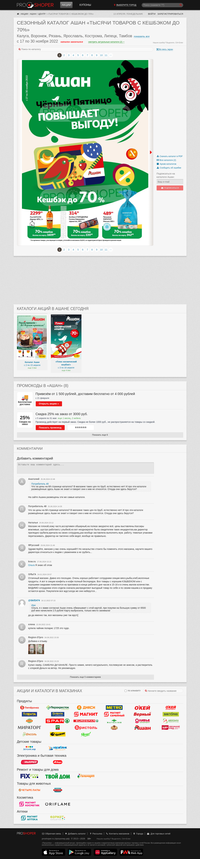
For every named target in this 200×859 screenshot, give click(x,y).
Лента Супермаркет (58, 714)
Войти (151, 14)
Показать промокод (50, 427)
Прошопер (35, 5)
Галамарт (86, 776)
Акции (66, 4)
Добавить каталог (75, 833)
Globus (29, 721)
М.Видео (58, 762)
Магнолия (114, 721)
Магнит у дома (86, 714)
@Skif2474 (34, 600)
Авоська (171, 721)
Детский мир (29, 748)
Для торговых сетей (158, 833)
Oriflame (58, 804)
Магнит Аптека (29, 818)
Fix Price (29, 776)
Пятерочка (29, 707)
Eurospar (86, 721)
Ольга (31, 565)
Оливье (142, 721)
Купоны (85, 4)
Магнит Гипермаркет (114, 714)
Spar (58, 721)
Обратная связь (51, 833)
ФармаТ (58, 818)
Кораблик (58, 748)
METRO (114, 707)
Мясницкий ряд (171, 727)
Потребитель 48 (40, 483)
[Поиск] (162, 5)
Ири (33, 605)
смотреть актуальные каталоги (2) (106, 42)
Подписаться (170, 188)
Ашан (33, 14)
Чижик (58, 734)
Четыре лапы (29, 790)
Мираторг (29, 727)
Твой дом (58, 776)
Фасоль (29, 734)
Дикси (86, 707)
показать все (142, 36)
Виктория (171, 714)
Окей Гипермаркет (142, 707)
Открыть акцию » (49, 403)
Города (138, 833)
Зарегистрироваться (170, 14)
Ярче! (86, 734)
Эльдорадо (29, 762)
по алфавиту (132, 691)
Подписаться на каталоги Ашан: (166, 175)
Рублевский (114, 727)
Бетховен (58, 790)
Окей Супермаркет (171, 707)
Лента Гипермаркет (29, 714)
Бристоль (86, 727)
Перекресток (58, 707)
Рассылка (95, 833)
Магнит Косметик (29, 804)
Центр (41, 14)
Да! (58, 727)
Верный (142, 714)
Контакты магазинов (117, 833)
